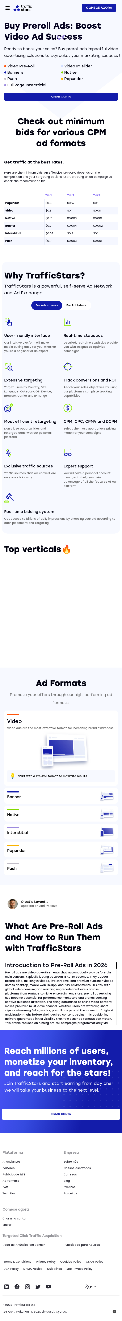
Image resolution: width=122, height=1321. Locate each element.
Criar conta (61, 96)
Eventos (70, 1187)
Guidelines (54, 1268)
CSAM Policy (94, 1261)
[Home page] (22, 7)
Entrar (7, 1224)
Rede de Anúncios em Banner (24, 1244)
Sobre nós (71, 1161)
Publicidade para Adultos (82, 1244)
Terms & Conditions (17, 1261)
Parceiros (70, 1193)
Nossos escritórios (77, 1168)
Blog (67, 1180)
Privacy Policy (46, 1261)
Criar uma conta (14, 1218)
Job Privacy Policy (79, 1268)
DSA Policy (11, 1268)
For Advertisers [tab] (46, 305)
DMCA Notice (32, 1268)
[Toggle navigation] (8, 8)
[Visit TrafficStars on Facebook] (17, 1286)
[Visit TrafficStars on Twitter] (38, 1286)
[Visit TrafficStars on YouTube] (48, 1286)
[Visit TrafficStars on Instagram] (27, 1286)
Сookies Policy (70, 1261)
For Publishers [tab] (76, 305)
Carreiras (70, 1174)
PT (89, 1286)
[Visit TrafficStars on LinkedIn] (6, 1286)
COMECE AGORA (99, 8)
